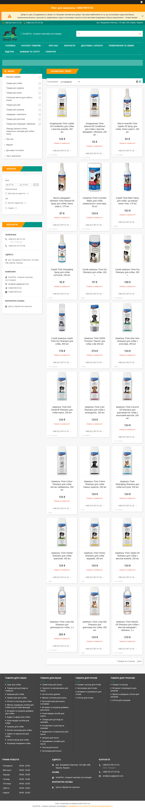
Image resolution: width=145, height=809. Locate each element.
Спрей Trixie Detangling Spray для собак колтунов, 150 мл (62, 272)
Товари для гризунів (15, 110)
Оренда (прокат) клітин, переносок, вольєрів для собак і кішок (20, 131)
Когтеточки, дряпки (51, 694)
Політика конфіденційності (101, 806)
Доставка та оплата (15, 150)
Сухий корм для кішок (52, 684)
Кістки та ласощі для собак (19, 701)
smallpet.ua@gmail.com (18, 284)
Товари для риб (13, 105)
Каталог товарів (30, 45)
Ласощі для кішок (50, 747)
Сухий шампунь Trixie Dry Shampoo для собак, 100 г (94, 272)
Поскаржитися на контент (78, 806)
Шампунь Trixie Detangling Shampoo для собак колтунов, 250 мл (127, 484)
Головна (10, 45)
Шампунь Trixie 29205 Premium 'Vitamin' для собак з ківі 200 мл (94, 341)
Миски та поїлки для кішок (54, 698)
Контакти (69, 45)
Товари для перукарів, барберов (20, 124)
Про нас (53, 45)
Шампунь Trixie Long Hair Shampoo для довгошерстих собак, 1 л (62, 625)
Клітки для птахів (85, 698)
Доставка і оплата (92, 45)
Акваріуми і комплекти (16, 114)
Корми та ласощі (120, 684)
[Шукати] (140, 34)
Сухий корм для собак (17, 698)
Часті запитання (13, 156)
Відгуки (9, 51)
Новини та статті (30, 51)
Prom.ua (86, 803)
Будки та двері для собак (18, 717)
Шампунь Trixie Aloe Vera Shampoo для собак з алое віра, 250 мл (127, 341)
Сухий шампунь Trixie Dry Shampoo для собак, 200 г (127, 272)
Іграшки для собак (15, 727)
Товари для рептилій (15, 119)
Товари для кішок (14, 93)
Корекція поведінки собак (19, 743)
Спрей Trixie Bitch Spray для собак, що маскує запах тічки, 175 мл (127, 201)
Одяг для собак (14, 684)
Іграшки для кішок (50, 738)
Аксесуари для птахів (87, 688)
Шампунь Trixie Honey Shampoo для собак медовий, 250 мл (94, 556)
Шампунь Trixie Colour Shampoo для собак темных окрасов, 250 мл (94, 484)
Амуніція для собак (15, 694)
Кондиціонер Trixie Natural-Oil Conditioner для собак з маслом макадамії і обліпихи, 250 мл (95, 129)
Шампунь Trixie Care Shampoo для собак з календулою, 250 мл (94, 410)
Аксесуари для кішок (51, 751)
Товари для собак (14, 83)
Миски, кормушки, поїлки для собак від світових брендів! (19, 706)
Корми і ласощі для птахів (89, 684)
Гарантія (51, 51)
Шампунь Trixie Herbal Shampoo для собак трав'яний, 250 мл (62, 556)
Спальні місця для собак (18, 740)
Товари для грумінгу (15, 88)
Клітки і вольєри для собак (19, 730)
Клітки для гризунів (121, 700)
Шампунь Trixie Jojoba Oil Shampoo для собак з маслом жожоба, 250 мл (127, 556)
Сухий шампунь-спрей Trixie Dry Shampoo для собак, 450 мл (62, 341)
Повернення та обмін (121, 45)
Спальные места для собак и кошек (19, 98)
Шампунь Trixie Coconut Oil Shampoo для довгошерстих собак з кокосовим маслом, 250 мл (127, 412)
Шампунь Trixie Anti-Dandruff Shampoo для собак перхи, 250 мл (62, 410)
